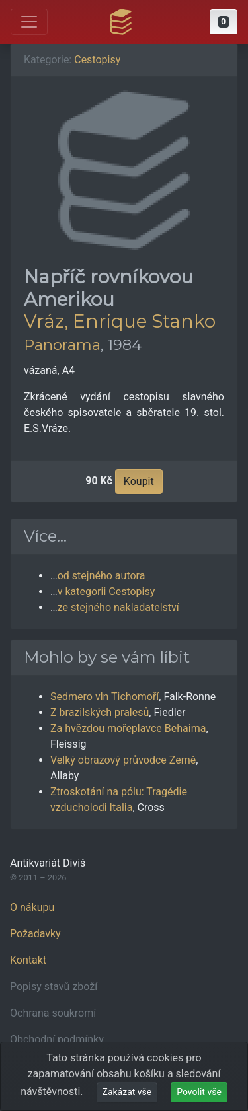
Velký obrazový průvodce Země (123, 760)
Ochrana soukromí (53, 1013)
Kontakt (28, 960)
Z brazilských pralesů (99, 712)
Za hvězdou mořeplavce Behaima (128, 728)
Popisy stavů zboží (53, 986)
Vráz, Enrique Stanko (120, 321)
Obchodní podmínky (57, 1039)
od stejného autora (101, 575)
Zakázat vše (127, 1092)
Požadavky (35, 933)
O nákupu (32, 907)
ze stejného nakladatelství (118, 607)
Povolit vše (199, 1092)
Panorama (62, 345)
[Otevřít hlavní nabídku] (29, 22)
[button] (223, 21)
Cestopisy (97, 60)
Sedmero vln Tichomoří (104, 696)
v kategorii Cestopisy (106, 591)
